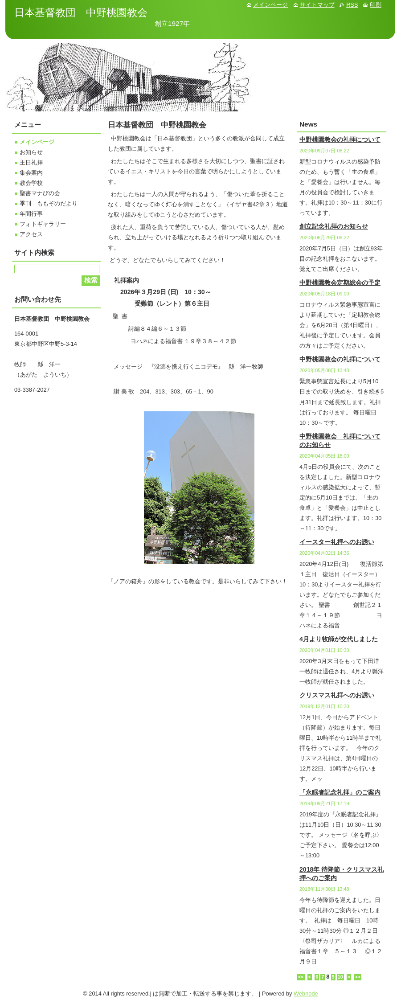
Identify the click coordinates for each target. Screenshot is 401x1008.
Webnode (306, 993)
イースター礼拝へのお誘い (336, 541)
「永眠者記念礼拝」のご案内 (340, 792)
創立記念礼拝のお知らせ (333, 226)
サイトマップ (317, 4)
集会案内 (31, 172)
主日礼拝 (31, 162)
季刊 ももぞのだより (49, 203)
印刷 (375, 4)
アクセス (31, 234)
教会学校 (31, 183)
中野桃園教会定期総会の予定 (340, 282)
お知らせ (31, 152)
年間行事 (31, 213)
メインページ (37, 142)
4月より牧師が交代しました (338, 639)
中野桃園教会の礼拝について (340, 139)
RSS (352, 4)
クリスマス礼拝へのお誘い (336, 695)
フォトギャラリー (43, 224)
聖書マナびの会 (40, 193)
